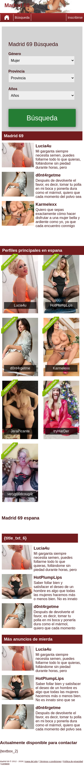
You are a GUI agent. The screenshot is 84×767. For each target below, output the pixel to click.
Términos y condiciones (50, 761)
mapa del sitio (31, 761)
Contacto (5, 764)
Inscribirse (75, 17)
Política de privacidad (73, 761)
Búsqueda (22, 17)
